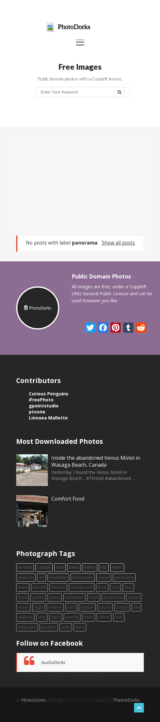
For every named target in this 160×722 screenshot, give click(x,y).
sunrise (72, 617)
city (104, 567)
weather (49, 627)
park (71, 607)
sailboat (25, 617)
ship (42, 617)
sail (136, 607)
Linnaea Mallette (48, 418)
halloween (74, 597)
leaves (133, 597)
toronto (25, 567)
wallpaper (27, 627)
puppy (122, 607)
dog (115, 587)
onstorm (26, 577)
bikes (74, 567)
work (79, 627)
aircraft (39, 587)
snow (23, 587)
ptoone (37, 412)
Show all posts (118, 243)
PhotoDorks (68, 27)
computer (58, 577)
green (54, 597)
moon (23, 607)
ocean (103, 577)
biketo (89, 567)
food (22, 597)
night (38, 607)
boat (102, 587)
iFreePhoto (41, 400)
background (82, 587)
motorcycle (83, 577)
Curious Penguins (48, 394)
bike (60, 567)
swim (88, 617)
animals (58, 587)
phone (105, 607)
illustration (113, 597)
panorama (124, 577)
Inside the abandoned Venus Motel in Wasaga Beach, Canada (95, 461)
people (87, 607)
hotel (93, 597)
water (117, 567)
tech (119, 617)
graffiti (38, 597)
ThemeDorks (126, 700)
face (128, 587)
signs (55, 617)
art (41, 577)
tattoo (104, 617)
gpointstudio (44, 406)
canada (44, 567)
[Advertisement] (80, 181)
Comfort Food (67, 498)
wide (65, 627)
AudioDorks (53, 662)
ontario (55, 607)
